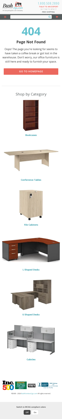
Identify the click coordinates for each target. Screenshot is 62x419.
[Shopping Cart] (57, 17)
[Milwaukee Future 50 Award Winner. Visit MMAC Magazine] (31, 385)
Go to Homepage (31, 71)
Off (27, 412)
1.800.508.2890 (49, 3)
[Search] (49, 17)
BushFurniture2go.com (29, 393)
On (35, 412)
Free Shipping (48, 12)
